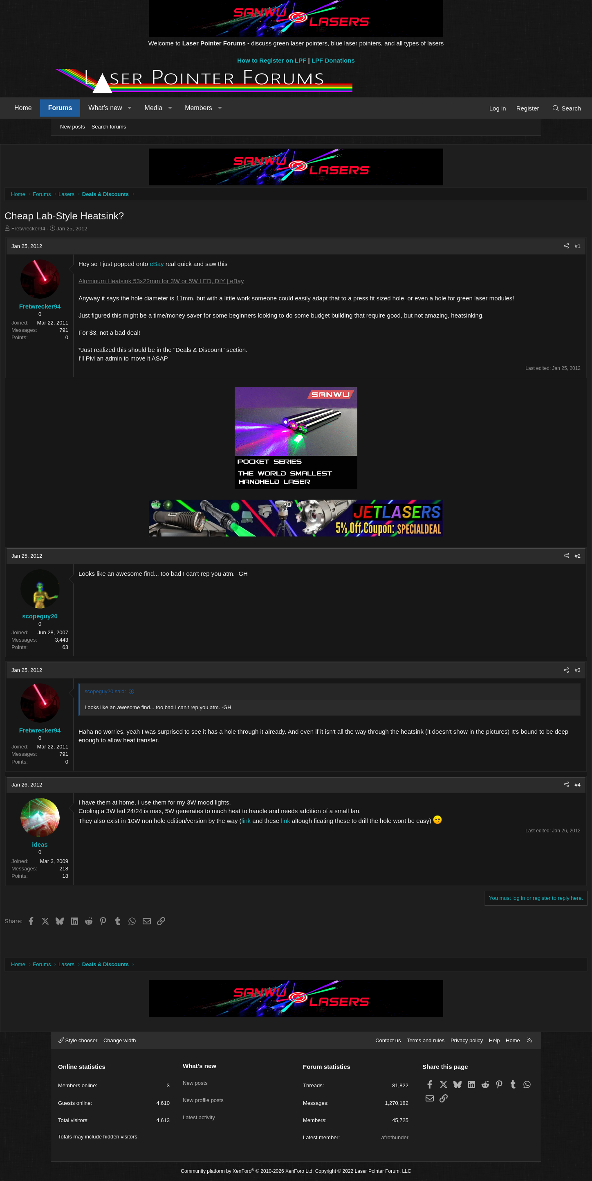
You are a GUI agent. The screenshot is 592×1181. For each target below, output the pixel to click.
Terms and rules (425, 1040)
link (299, 839)
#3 (525, 689)
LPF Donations (333, 60)
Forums (109, 107)
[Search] (517, 108)
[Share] (513, 248)
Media (202, 107)
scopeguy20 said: (158, 711)
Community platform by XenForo (247, 1171)
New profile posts (203, 1095)
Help (494, 1040)
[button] (178, 108)
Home (72, 107)
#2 (525, 575)
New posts (72, 127)
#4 (525, 804)
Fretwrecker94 (81, 231)
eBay (209, 265)
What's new (153, 107)
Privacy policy (467, 1040)
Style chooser (77, 1040)
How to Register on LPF (271, 60)
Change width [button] (119, 1040)
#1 (525, 248)
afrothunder (395, 1137)
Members (247, 107)
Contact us (388, 1040)
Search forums (109, 127)
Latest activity (199, 1110)
